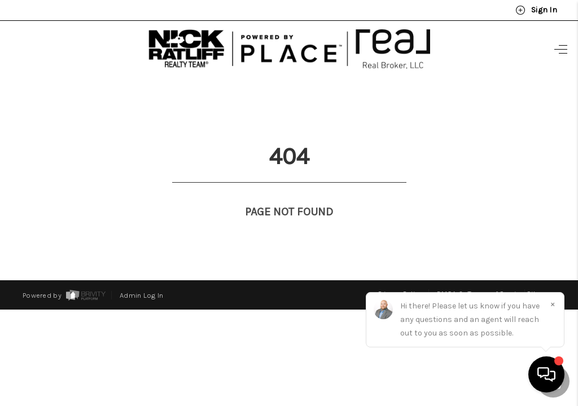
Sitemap (541, 272)
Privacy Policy (400, 272)
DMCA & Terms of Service (480, 272)
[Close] (552, 303)
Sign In (536, 10)
